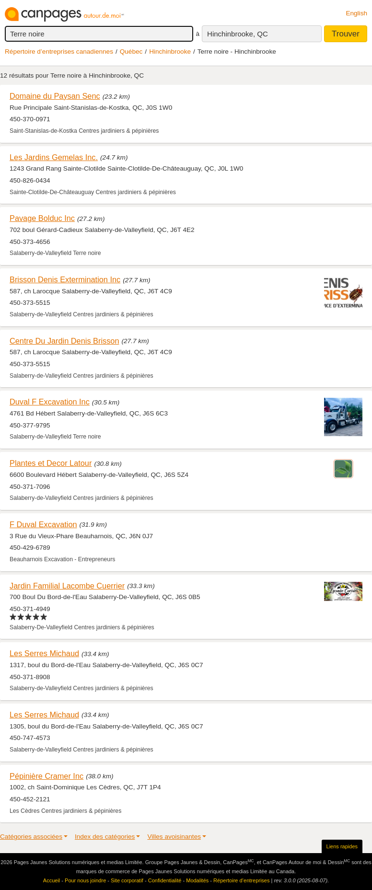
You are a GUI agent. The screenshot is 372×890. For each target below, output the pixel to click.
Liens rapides (342, 846)
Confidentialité (165, 880)
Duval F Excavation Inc (50, 401)
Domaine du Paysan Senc (55, 96)
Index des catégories (105, 836)
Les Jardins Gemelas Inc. (54, 157)
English (356, 13)
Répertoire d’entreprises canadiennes (59, 51)
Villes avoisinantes (174, 836)
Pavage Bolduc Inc (42, 218)
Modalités (197, 880)
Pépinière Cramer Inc (46, 776)
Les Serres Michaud (44, 653)
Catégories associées (31, 836)
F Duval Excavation (43, 524)
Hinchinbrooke (170, 51)
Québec (131, 51)
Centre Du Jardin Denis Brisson (64, 340)
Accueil (51, 880)
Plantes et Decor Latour (51, 463)
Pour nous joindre (85, 880)
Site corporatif (127, 880)
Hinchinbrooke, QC (237, 34)
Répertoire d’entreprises (241, 880)
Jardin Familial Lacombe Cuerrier (67, 585)
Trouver (346, 33)
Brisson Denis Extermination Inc (65, 279)
